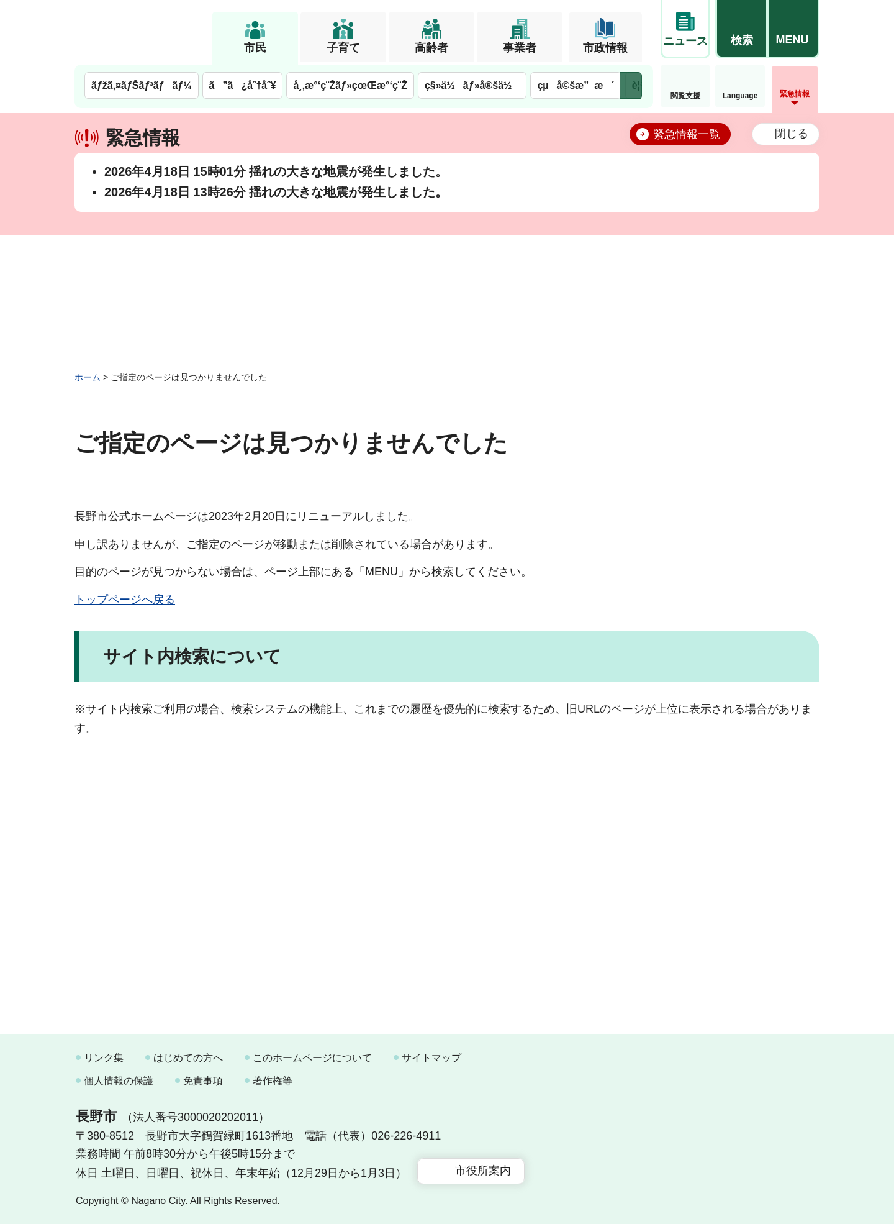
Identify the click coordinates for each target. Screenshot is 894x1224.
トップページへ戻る (124, 599)
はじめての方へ (188, 1058)
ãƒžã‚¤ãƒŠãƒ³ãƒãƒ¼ (141, 85)
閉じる (791, 133)
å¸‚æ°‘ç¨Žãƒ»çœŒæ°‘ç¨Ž (350, 85)
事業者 (519, 48)
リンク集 (104, 1058)
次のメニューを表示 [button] (631, 85)
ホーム (87, 377)
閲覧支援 (685, 95)
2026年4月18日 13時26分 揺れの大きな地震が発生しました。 (276, 192)
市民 (255, 48)
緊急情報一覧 (686, 134)
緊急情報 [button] (795, 93)
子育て (343, 48)
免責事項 (203, 1081)
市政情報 (605, 48)
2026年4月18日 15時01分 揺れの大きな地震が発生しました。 (276, 171)
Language (740, 95)
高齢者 (431, 48)
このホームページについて (312, 1058)
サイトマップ (431, 1058)
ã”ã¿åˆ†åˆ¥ (242, 85)
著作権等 (272, 1081)
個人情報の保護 (118, 1081)
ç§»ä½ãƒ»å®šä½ (472, 85)
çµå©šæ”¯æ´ (575, 85)
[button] (741, 29)
